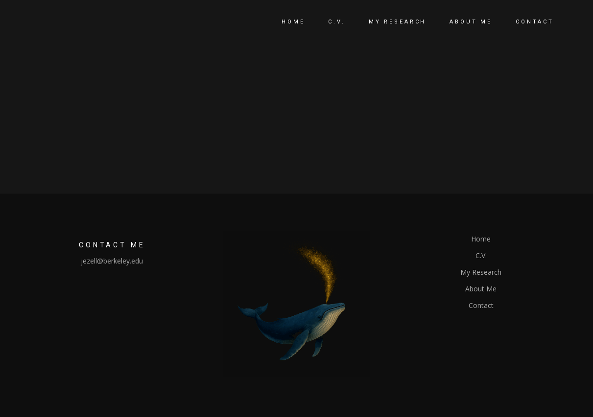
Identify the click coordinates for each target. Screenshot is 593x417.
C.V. (481, 255)
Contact (481, 305)
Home (481, 238)
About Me (481, 288)
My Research (480, 272)
